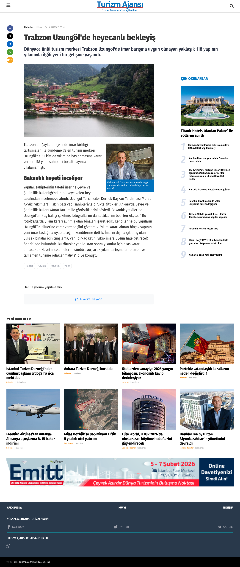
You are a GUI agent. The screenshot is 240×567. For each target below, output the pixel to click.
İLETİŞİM (228, 507)
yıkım (67, 265)
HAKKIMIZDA (14, 507)
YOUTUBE (225, 527)
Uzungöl (55, 265)
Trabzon (29, 265)
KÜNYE (122, 507)
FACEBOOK (15, 527)
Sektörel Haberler (129, 448)
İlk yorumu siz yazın (88, 299)
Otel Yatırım (68, 443)
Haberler (28, 27)
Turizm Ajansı (26, 562)
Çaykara (42, 265)
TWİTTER (121, 527)
